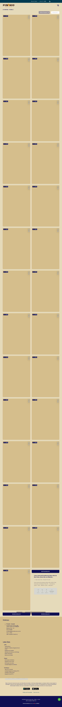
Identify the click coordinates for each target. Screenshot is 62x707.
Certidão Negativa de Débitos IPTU (12, 670)
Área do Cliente (34, 1)
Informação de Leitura (9, 663)
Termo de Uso (36, 692)
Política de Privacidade (27, 692)
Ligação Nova (7, 646)
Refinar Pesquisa (44, 12)
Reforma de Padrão (9, 655)
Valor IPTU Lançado (9, 669)
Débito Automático (8, 653)
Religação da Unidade (9, 650)
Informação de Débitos (9, 659)
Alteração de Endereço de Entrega (12, 652)
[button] (49, 1)
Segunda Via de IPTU (9, 674)
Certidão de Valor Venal (9, 672)
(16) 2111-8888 (9, 629)
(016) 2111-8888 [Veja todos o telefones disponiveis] (43, 1)
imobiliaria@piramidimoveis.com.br (13, 631)
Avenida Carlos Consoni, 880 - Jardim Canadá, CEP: (12, 626)
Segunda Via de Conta (9, 661)
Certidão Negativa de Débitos (11, 664)
